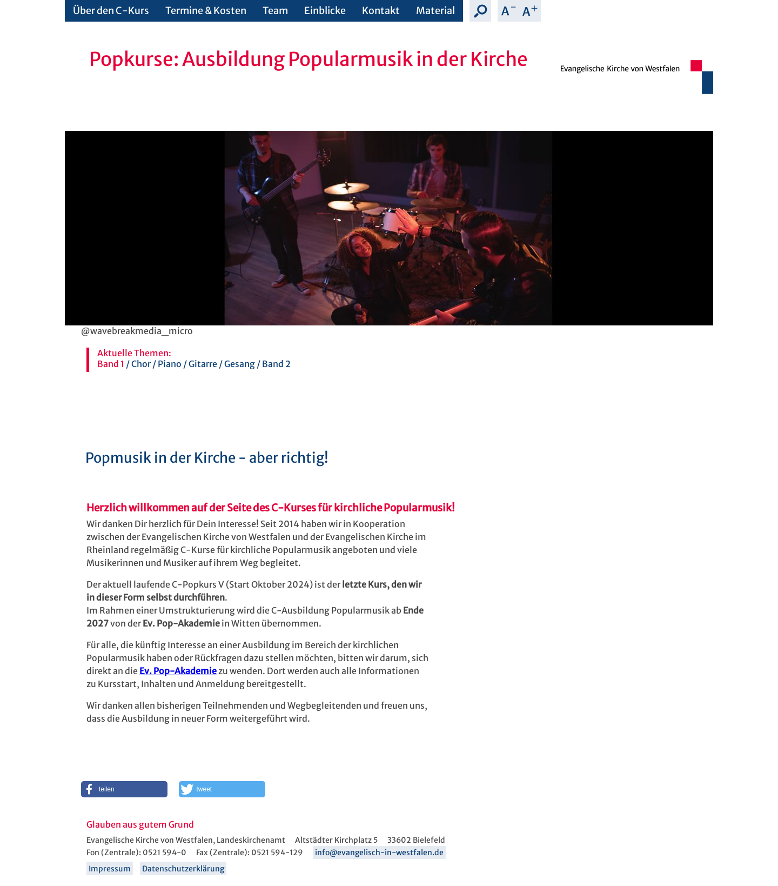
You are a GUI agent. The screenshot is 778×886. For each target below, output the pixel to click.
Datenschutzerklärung (183, 869)
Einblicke (325, 10)
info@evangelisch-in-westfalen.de (379, 852)
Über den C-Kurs (111, 10)
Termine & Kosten (205, 10)
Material (435, 10)
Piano (170, 363)
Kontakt (381, 10)
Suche (480, 11)
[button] (124, 789)
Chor (141, 363)
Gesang (239, 363)
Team (275, 10)
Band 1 (110, 363)
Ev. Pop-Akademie (178, 670)
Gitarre (203, 363)
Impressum (110, 869)
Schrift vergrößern (530, 11)
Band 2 (276, 363)
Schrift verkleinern (508, 11)
